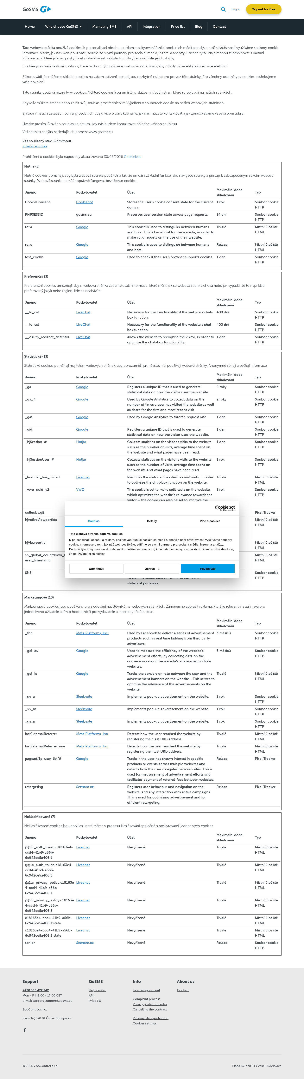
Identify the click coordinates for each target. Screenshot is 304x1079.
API (129, 26)
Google (82, 227)
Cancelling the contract (150, 1009)
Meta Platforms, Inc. (92, 633)
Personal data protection (150, 1018)
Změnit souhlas (34, 146)
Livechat (83, 477)
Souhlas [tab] (93, 521)
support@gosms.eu (59, 1001)
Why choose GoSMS (61, 26)
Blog (198, 26)
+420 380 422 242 (35, 990)
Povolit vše (207, 568)
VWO (80, 489)
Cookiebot (132, 157)
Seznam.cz (85, 787)
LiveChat (83, 312)
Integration (152, 26)
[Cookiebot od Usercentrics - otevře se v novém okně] (218, 508)
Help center (97, 990)
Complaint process (146, 999)
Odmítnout (96, 568)
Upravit (152, 568)
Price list (178, 26)
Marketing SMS (104, 26)
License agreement (146, 990)
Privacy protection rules (150, 1004)
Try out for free (263, 9)
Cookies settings (144, 1023)
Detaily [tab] (152, 521)
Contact (219, 26)
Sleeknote (84, 696)
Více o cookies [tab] (210, 521)
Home (30, 26)
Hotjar (81, 442)
